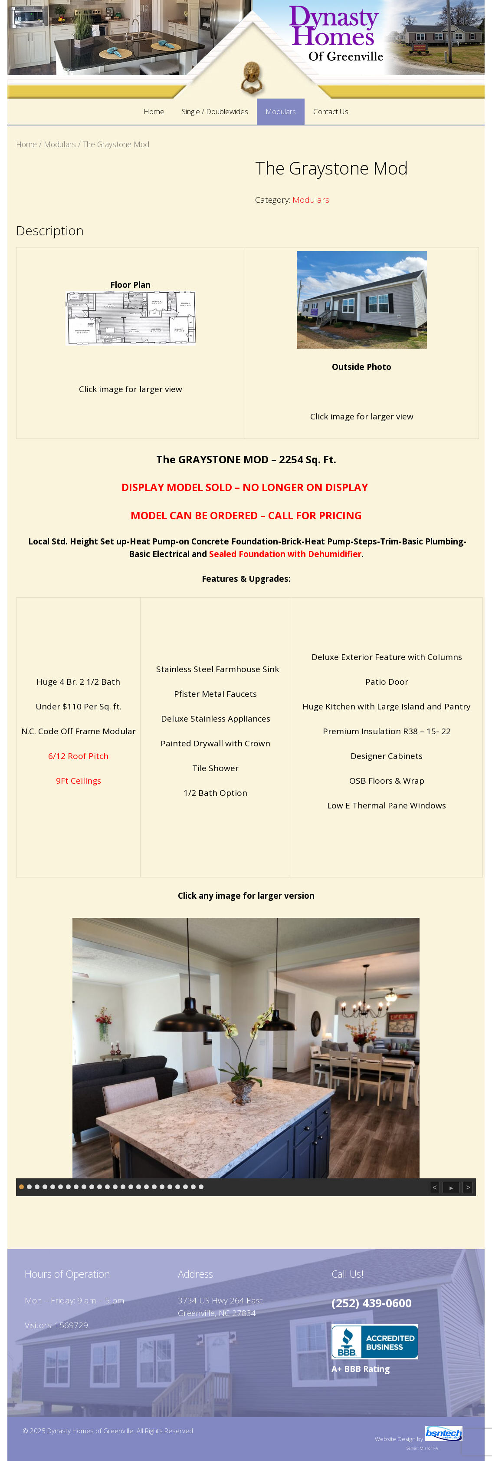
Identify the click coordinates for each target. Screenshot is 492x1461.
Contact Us (330, 111)
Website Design (395, 1439)
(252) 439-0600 (371, 1303)
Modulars (281, 111)
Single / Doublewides (215, 111)
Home (154, 111)
